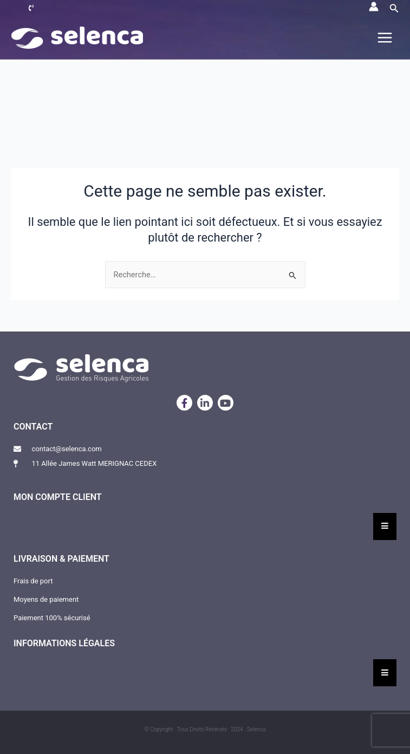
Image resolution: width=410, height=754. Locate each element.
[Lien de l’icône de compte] (374, 6)
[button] (394, 8)
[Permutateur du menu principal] (384, 37)
